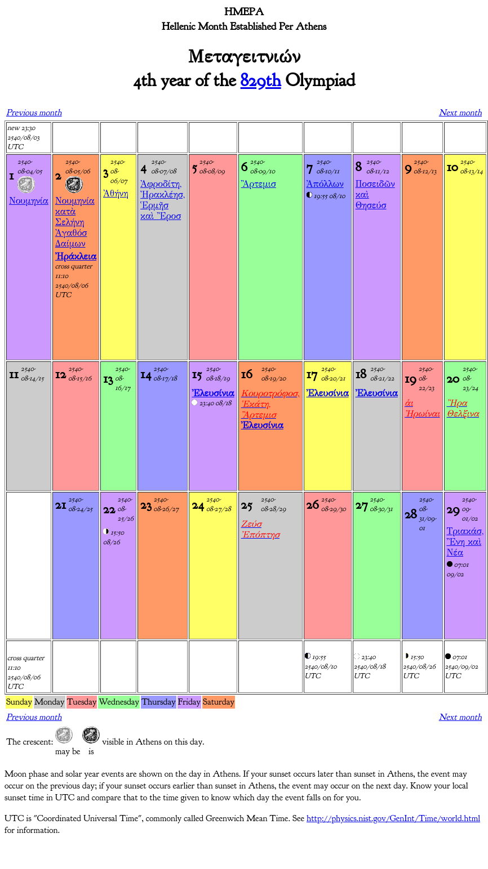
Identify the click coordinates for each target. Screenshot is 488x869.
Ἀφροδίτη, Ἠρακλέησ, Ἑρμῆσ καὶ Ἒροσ (162, 199)
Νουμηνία (28, 200)
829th (261, 80)
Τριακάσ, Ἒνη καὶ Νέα (465, 542)
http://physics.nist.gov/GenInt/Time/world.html (393, 818)
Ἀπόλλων (325, 183)
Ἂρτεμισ (258, 183)
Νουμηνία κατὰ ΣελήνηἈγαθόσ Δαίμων (75, 222)
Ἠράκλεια (75, 256)
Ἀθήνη (115, 193)
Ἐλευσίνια (213, 393)
